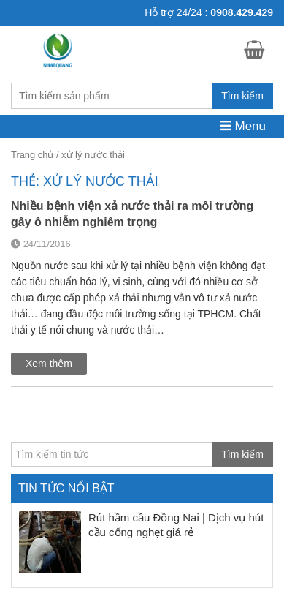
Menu (243, 126)
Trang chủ (32, 154)
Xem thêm (49, 363)
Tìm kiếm (242, 96)
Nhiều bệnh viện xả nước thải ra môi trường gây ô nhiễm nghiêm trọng (132, 214)
